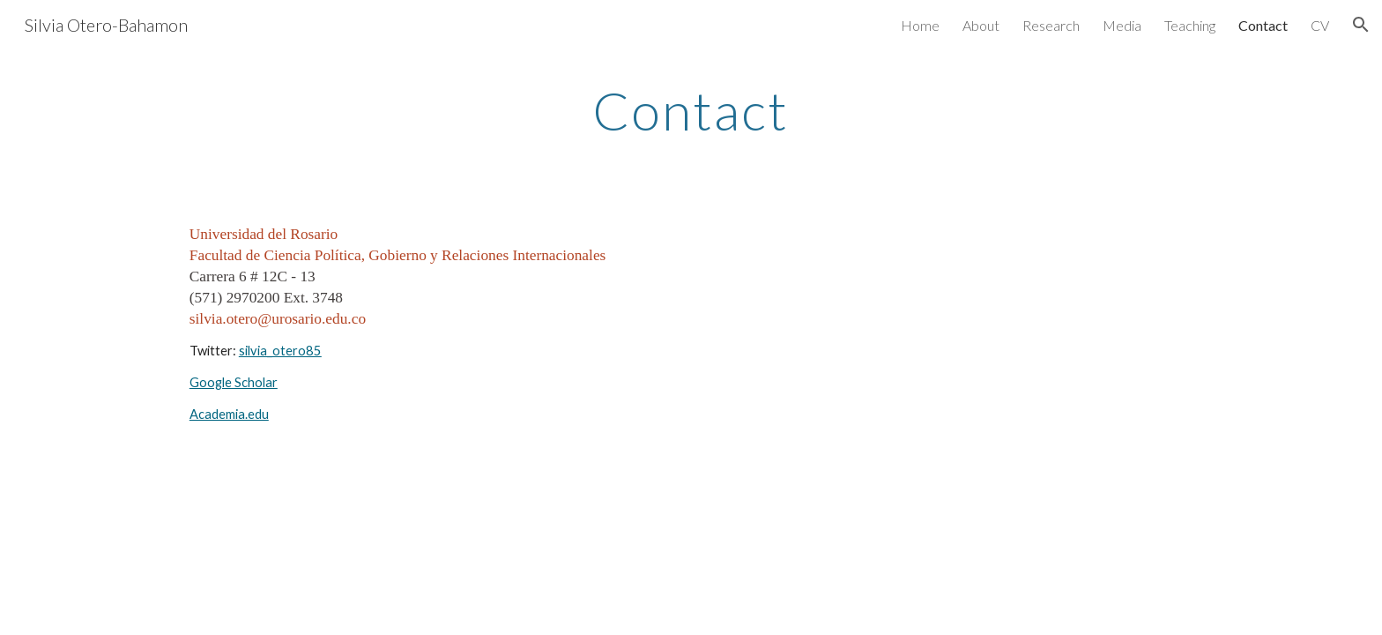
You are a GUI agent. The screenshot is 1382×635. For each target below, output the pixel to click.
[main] (691, 110)
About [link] (980, 25)
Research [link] (1051, 25)
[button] (1361, 25)
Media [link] (1122, 25)
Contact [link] (1263, 25)
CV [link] (1320, 25)
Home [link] (920, 25)
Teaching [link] (1189, 25)
